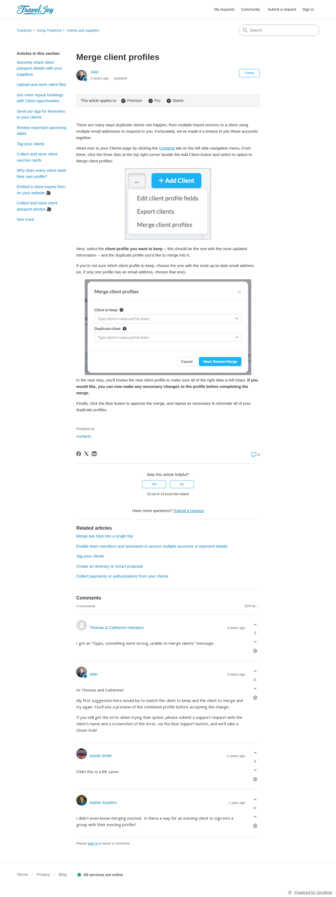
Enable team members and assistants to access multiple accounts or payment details (151, 546)
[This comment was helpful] (255, 624)
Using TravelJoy (49, 30)
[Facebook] (78, 453)
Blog (63, 874)
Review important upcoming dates (41, 130)
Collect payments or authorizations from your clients (122, 576)
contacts (83, 436)
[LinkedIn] (94, 453)
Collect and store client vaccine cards (37, 157)
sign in (93, 843)
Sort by (252, 606)
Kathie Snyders (103, 802)
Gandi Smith (101, 755)
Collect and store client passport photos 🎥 (37, 206)
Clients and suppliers (83, 30)
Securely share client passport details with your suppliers (39, 68)
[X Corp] (86, 453)
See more (25, 219)
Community (250, 9)
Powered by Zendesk (313, 892)
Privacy (43, 874)
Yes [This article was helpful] (154, 484)
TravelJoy (24, 30)
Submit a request (282, 9)
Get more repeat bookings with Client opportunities (40, 98)
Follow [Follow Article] (249, 73)
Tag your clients (31, 144)
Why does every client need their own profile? (41, 173)
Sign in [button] (308, 9)
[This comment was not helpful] (255, 641)
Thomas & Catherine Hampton (117, 627)
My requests (224, 9)
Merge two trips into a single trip (104, 536)
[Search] (279, 30)
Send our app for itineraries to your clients (41, 114)
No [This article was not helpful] (182, 484)
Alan (95, 72)
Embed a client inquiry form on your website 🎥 (41, 189)
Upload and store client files (41, 84)
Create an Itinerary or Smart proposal (109, 566)
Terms (22, 874)
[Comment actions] (255, 651)
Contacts (167, 148)
